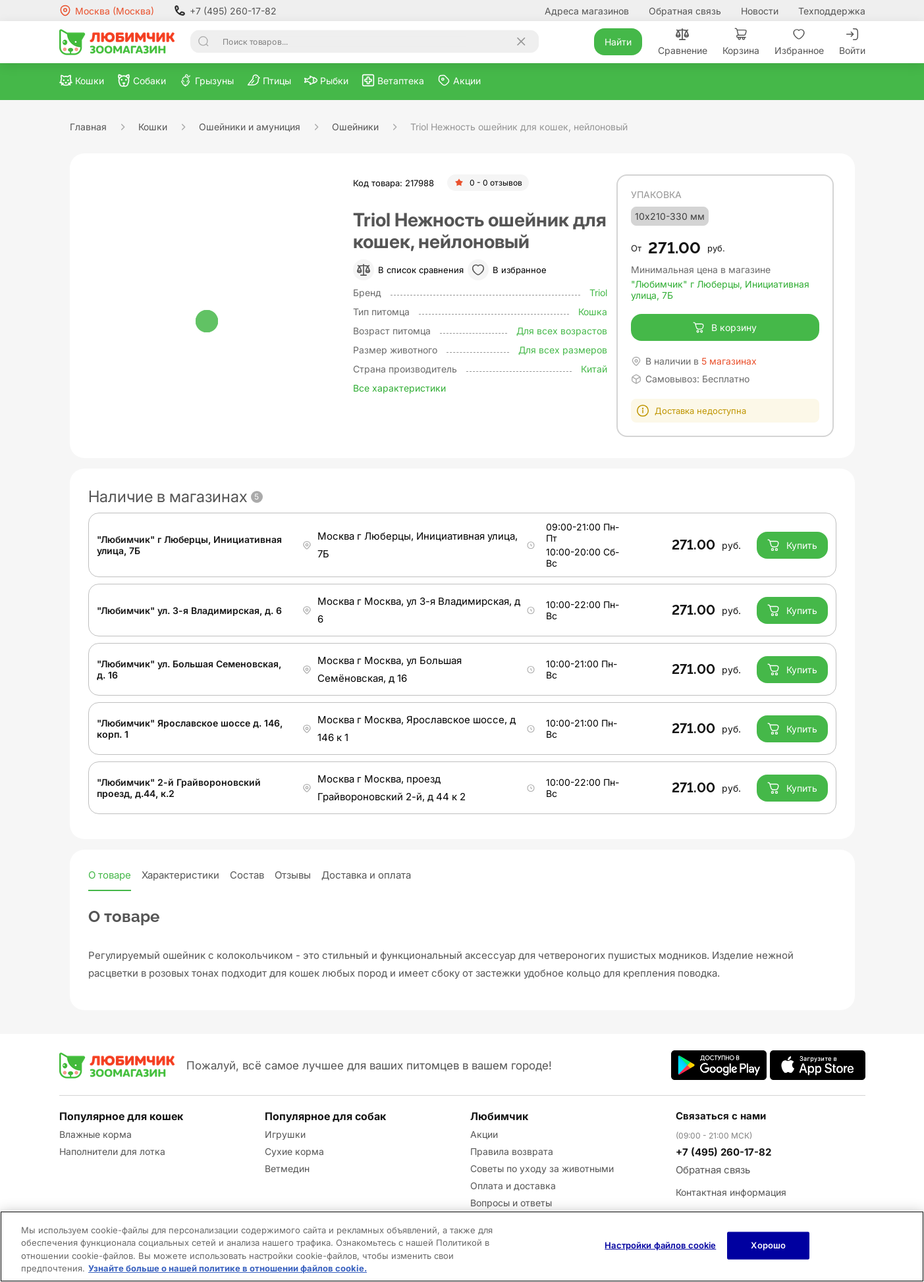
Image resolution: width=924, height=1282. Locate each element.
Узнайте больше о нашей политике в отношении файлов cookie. (227, 1268)
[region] (462, 1246)
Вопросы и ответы (511, 1202)
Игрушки (285, 1134)
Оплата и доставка (513, 1185)
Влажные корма (95, 1134)
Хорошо (768, 1245)
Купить (792, 545)
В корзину (725, 328)
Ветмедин (287, 1168)
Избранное (799, 42)
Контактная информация (731, 1192)
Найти (618, 41)
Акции (484, 1134)
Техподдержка (831, 10)
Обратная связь (685, 10)
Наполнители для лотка (112, 1151)
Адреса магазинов (587, 10)
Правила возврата (511, 1151)
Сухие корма (294, 1151)
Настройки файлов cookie (660, 1245)
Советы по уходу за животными (542, 1168)
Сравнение (682, 42)
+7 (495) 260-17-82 (225, 10)
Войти (852, 42)
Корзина (740, 42)
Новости (759, 10)
